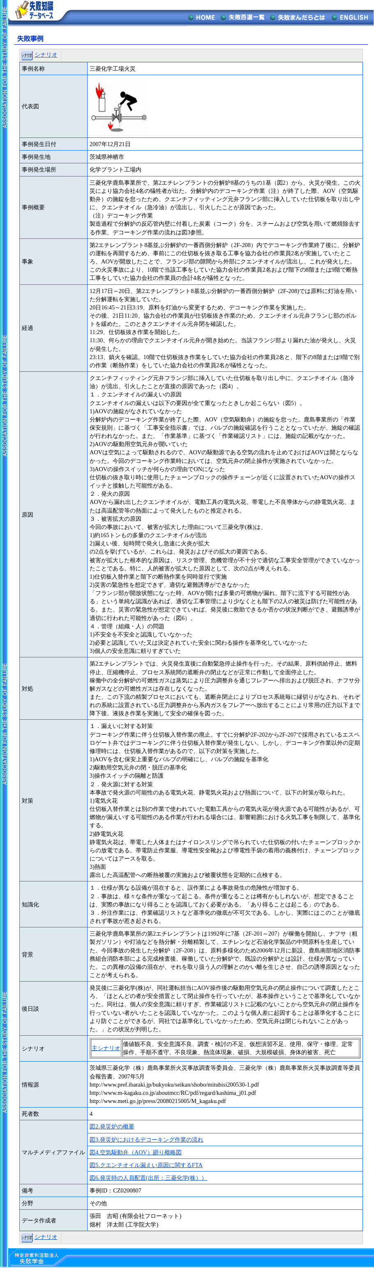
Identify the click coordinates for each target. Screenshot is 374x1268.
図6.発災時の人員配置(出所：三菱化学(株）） (148, 1177)
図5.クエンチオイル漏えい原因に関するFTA (146, 1165)
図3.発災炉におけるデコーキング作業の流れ (146, 1139)
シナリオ (46, 54)
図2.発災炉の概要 (112, 1126)
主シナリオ (106, 1048)
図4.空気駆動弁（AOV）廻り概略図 (136, 1152)
